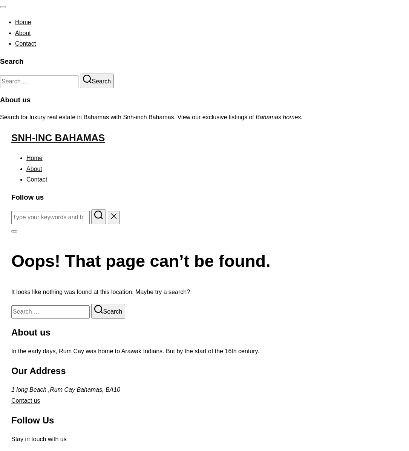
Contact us (25, 400)
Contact (25, 43)
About (23, 33)
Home (23, 22)
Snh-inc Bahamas (58, 137)
